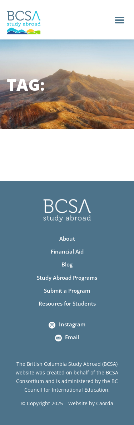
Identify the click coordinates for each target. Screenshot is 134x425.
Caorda (104, 403)
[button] (120, 20)
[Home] (24, 22)
